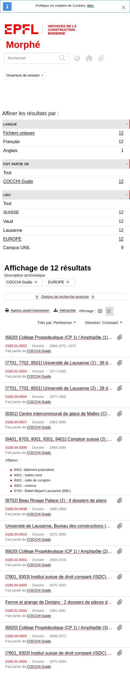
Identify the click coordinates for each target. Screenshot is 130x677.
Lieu (7, 194)
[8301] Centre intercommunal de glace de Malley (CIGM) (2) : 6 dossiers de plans (58, 413)
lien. (90, 6)
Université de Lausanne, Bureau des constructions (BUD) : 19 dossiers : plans (58, 525)
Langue (10, 124)
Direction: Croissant (102, 323)
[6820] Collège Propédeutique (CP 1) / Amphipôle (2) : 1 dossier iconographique (58, 551)
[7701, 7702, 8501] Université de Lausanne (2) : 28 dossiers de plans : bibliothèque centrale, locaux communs (58, 388)
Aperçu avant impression (27, 310)
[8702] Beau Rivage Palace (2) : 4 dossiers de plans (56, 500)
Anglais (63, 151)
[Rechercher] (30, 58)
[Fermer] (124, 7)
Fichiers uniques (63, 133)
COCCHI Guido (63, 182)
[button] (89, 58)
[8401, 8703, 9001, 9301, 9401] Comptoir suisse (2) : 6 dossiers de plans (58, 439)
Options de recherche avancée (65, 297)
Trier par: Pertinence (55, 323)
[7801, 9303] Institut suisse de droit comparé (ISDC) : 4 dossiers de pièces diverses (58, 652)
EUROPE (63, 239)
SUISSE (63, 213)
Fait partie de (16, 163)
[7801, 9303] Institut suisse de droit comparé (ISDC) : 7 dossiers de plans (58, 576)
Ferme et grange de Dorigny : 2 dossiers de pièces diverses (58, 602)
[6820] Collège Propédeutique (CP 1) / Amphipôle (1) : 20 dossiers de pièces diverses (58, 337)
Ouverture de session (23, 75)
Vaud (63, 222)
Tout (7, 172)
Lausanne (63, 231)
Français (63, 142)
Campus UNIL (63, 248)
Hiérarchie (65, 310)
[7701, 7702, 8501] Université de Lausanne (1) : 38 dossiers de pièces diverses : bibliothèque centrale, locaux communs (58, 362)
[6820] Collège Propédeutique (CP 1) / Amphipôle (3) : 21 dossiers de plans (58, 627)
